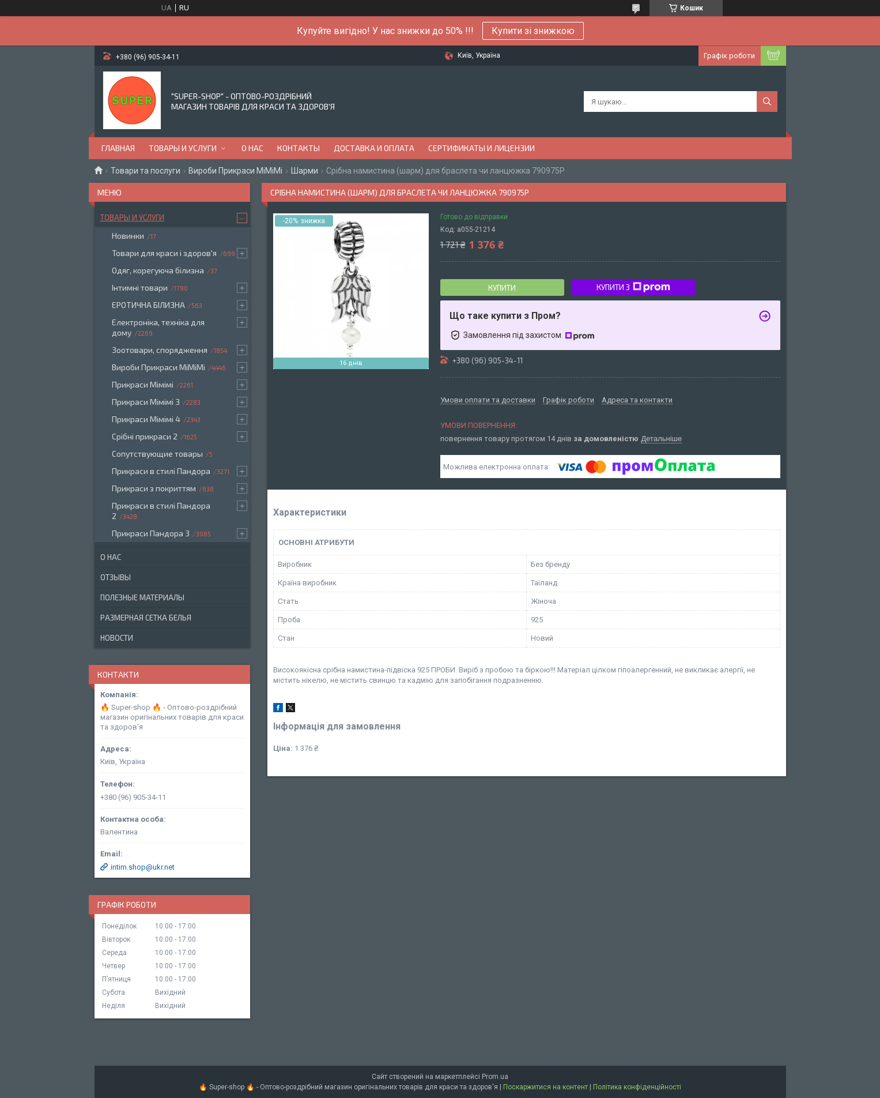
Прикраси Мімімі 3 (146, 402)
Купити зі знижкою (533, 30)
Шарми (304, 170)
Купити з (633, 287)
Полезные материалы (142, 597)
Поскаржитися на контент (545, 1087)
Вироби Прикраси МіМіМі (235, 170)
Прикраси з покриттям (154, 488)
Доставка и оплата (374, 148)
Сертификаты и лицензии (481, 148)
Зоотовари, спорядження (159, 350)
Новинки (128, 235)
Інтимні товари (140, 287)
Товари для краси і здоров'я (164, 253)
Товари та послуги (145, 170)
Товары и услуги (183, 148)
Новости (116, 637)
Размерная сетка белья (145, 617)
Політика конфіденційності (637, 1087)
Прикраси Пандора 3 (151, 533)
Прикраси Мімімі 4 (146, 419)
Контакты (298, 148)
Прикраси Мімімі (142, 384)
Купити (502, 287)
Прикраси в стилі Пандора (161, 471)
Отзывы (115, 577)
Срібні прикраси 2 (144, 436)
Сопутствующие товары (157, 453)
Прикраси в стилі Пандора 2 (161, 511)
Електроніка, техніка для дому (158, 327)
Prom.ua (495, 1077)
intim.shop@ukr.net (143, 867)
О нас (252, 148)
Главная (118, 148)
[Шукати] (767, 101)
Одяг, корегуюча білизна (158, 270)
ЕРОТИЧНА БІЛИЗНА (148, 305)
